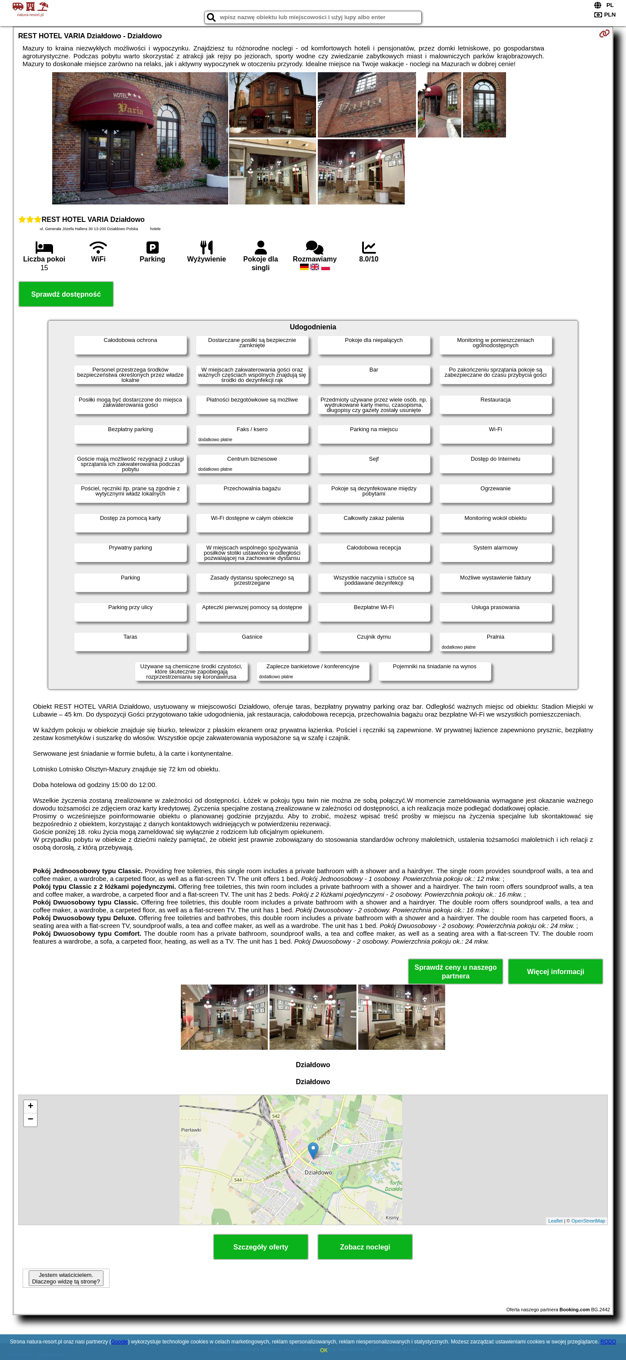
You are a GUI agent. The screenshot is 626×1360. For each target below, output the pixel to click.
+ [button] (30, 1106)
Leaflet (555, 1220)
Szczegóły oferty (260, 1247)
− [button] (30, 1119)
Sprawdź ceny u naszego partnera (455, 971)
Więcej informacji (555, 971)
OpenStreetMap (589, 1220)
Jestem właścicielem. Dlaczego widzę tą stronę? (66, 1278)
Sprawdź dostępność (66, 294)
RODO (608, 1342)
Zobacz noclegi (365, 1247)
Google (119, 1342)
